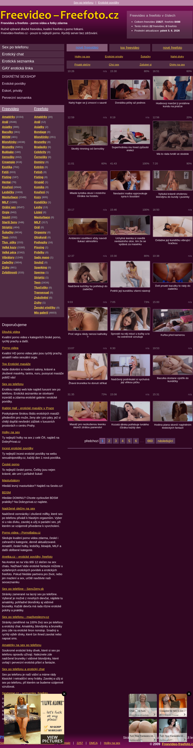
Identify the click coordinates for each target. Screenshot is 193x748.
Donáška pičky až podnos (130, 102)
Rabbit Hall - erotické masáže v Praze (28, 408)
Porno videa (10, 348)
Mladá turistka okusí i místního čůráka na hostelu (88, 195)
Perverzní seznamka (16, 97)
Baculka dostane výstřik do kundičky (172, 380)
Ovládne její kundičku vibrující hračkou (172, 242)
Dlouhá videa (11, 331)
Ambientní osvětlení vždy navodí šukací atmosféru (88, 240)
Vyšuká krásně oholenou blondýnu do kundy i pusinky (172, 195)
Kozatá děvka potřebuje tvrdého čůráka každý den (130, 426)
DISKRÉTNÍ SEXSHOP (19, 76)
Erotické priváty (114, 56)
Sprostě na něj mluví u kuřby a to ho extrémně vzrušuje (130, 335)
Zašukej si (146, 64)
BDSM (6, 492)
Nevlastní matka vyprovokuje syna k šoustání (130, 195)
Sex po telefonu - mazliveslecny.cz (25, 617)
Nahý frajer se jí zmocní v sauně (88, 102)
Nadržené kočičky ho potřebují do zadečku (87, 288)
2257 (80, 743)
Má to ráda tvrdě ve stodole (173, 153)
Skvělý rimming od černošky (87, 148)
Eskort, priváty (12, 90)
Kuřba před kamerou (173, 334)
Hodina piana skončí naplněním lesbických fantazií (172, 426)
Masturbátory (11, 480)
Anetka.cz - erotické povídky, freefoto (27, 556)
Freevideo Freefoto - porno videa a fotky (60, 14)
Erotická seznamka (18, 61)
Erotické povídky (108, 2)
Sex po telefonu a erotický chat (23, 669)
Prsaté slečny (82, 64)
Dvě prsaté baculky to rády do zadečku (172, 287)
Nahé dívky (177, 56)
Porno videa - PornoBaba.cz (21, 532)
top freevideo (129, 47)
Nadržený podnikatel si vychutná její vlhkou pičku (130, 381)
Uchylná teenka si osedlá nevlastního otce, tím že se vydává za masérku (130, 241)
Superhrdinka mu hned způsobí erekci (130, 149)
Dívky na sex (177, 64)
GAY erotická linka (17, 68)
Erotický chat (13, 54)
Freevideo (10, 109)
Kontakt (65, 743)
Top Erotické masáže (16, 364)
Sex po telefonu (83, 2)
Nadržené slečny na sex (18, 508)
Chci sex (114, 64)
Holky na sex (11, 432)
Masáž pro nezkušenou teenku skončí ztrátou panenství (88, 426)
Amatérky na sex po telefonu (21, 645)
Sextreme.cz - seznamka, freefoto (25, 693)
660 (150, 441)
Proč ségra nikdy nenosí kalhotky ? (87, 335)
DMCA (93, 743)
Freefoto (41, 109)
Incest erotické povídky (17, 448)
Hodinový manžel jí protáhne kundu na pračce (173, 105)
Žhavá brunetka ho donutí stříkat (88, 383)
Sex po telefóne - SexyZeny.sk (23, 588)
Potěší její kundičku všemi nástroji (130, 290)
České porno (10, 464)
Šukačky (146, 56)
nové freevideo (87, 47)
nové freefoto (172, 47)
